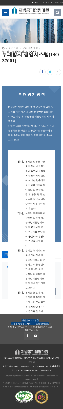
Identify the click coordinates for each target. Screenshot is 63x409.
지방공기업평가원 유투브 (35, 336)
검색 (57, 12)
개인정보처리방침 (30, 320)
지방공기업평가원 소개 (41, 327)
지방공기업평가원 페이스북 (27, 336)
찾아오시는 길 (31, 330)
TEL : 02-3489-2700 (23, 366)
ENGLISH (59, 3)
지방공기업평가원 (31, 351)
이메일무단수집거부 (17, 327)
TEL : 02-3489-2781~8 (25, 370)
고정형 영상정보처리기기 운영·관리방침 (30, 323)
